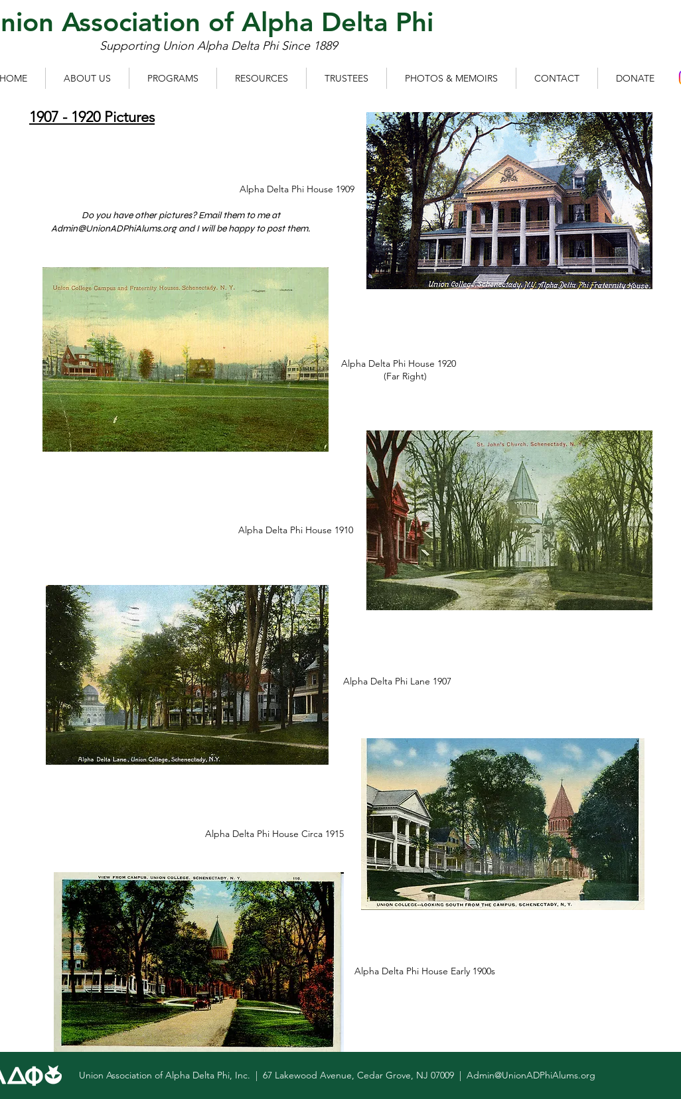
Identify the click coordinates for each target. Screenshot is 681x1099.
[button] (87, 78)
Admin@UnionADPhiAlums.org (114, 228)
